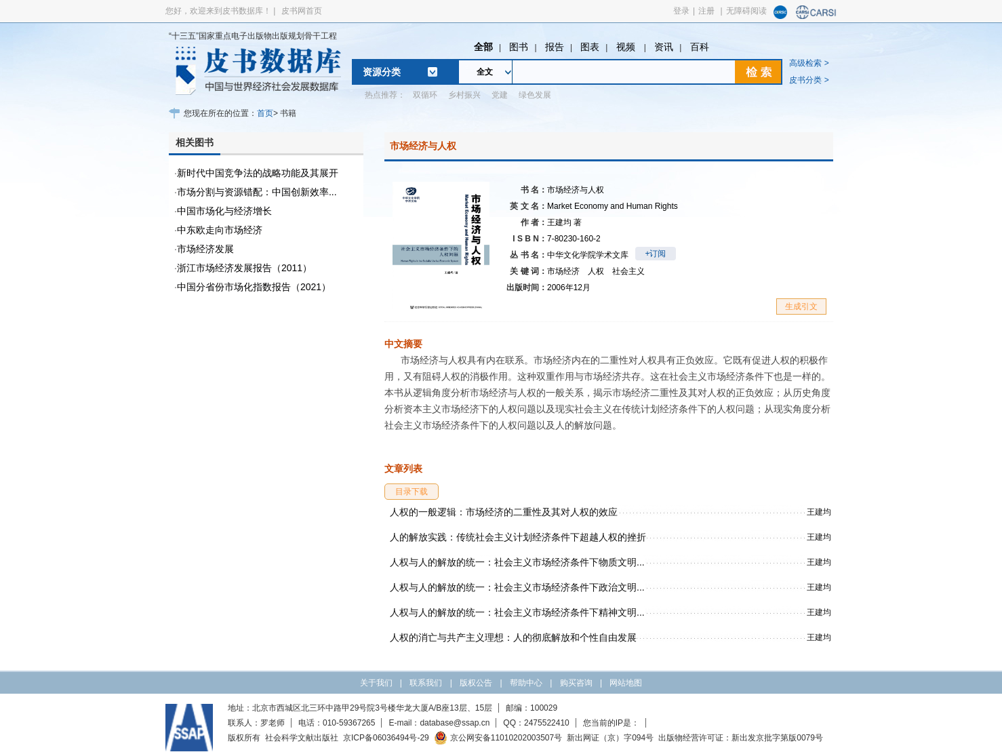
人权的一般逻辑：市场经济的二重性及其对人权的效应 (504, 512)
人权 (596, 271)
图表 (589, 46)
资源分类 (382, 71)
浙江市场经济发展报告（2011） (244, 267)
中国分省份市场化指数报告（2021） (254, 286)
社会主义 (628, 271)
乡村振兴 (464, 95)
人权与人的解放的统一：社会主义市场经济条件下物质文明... (517, 562)
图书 (518, 46)
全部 (483, 46)
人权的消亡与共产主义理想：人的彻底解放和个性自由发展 (513, 637)
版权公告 (476, 683)
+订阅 (655, 253)
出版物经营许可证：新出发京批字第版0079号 (740, 738)
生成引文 (801, 306)
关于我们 (376, 683)
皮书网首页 (301, 11)
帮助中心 (526, 683)
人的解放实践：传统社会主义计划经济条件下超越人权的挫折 (518, 537)
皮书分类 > (808, 80)
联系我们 (425, 683)
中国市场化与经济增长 (224, 210)
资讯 (663, 46)
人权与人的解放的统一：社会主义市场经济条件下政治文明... (517, 587)
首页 (265, 113)
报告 (554, 46)
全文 (485, 72)
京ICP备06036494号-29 (386, 738)
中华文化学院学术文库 (587, 255)
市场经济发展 (205, 248)
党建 (500, 95)
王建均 (564, 222)
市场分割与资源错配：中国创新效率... (257, 191)
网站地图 (625, 683)
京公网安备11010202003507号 (498, 738)
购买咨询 (576, 683)
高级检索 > (808, 63)
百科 (699, 46)
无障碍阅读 (746, 11)
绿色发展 (535, 95)
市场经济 (563, 271)
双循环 (425, 95)
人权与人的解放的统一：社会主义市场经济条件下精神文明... (517, 612)
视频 (627, 46)
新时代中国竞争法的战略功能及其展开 (257, 172)
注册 (706, 11)
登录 (681, 11)
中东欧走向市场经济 (219, 229)
